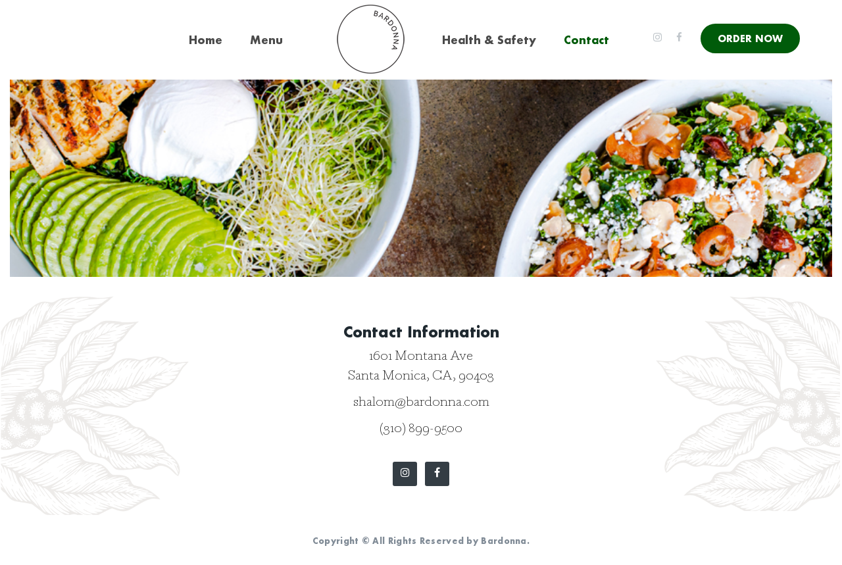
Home (205, 40)
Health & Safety (489, 40)
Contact (586, 40)
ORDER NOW (750, 38)
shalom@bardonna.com (421, 403)
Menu (266, 40)
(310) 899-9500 (421, 429)
